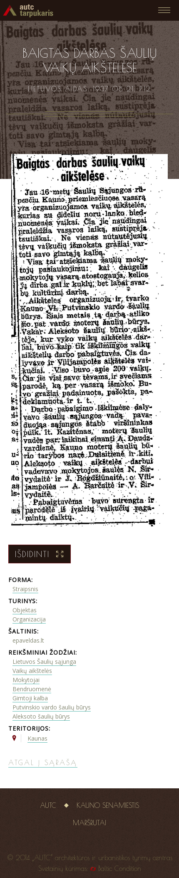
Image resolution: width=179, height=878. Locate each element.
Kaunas (37, 738)
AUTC (48, 805)
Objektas (24, 610)
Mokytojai (26, 680)
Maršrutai (89, 823)
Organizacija (29, 619)
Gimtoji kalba (30, 698)
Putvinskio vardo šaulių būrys (51, 707)
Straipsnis (25, 589)
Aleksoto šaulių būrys (41, 716)
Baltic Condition (119, 868)
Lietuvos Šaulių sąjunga (44, 661)
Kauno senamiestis (108, 805)
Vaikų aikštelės (32, 671)
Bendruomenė (31, 689)
